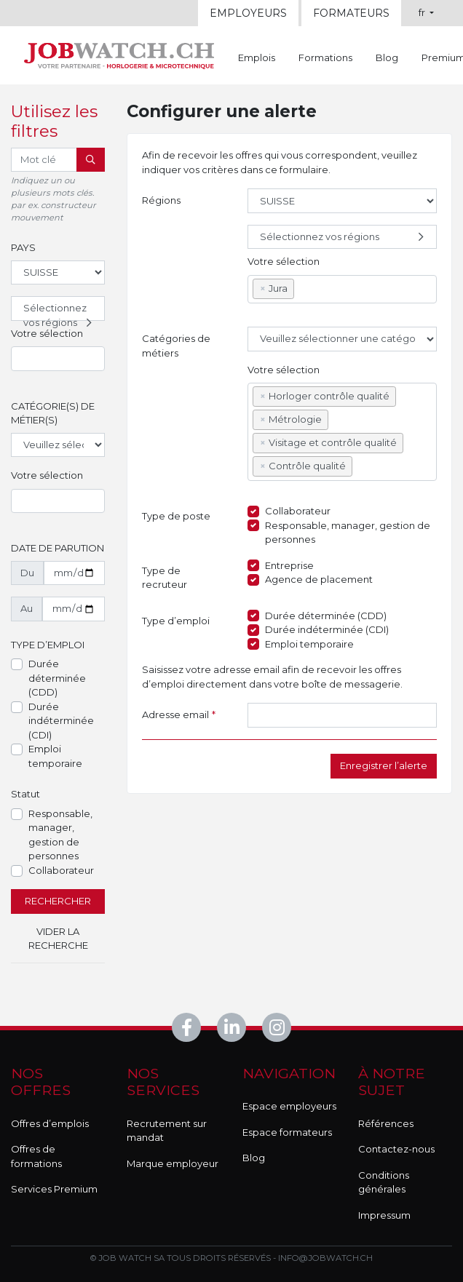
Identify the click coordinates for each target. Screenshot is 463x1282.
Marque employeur (172, 1163)
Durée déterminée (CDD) (57, 678)
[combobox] (58, 358)
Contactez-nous (396, 1149)
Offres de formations (36, 1156)
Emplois (256, 57)
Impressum (384, 1215)
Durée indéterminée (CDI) (61, 721)
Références (385, 1123)
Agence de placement (319, 579)
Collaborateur (61, 870)
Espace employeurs (289, 1106)
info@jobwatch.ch (325, 1258)
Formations (325, 57)
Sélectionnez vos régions (59, 311)
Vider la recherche (58, 938)
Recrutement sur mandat (167, 1131)
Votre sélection (47, 333)
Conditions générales (383, 1182)
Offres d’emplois (50, 1123)
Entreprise (289, 565)
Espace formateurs (287, 1132)
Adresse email (178, 715)
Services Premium (54, 1189)
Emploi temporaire (55, 756)
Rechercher (58, 901)
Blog (387, 57)
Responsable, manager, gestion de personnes (60, 835)
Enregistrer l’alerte (383, 765)
